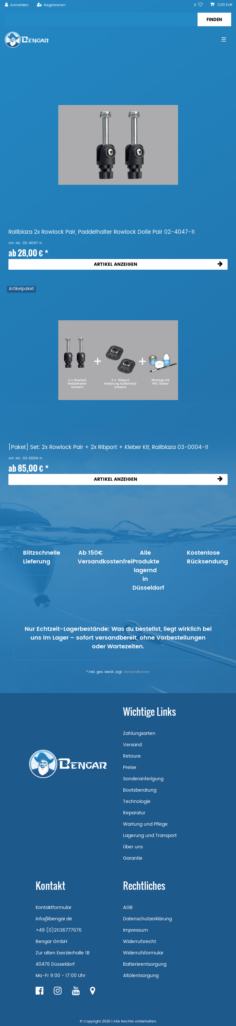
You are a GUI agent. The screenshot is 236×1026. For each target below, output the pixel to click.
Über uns (133, 847)
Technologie (137, 801)
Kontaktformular (54, 907)
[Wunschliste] (198, 5)
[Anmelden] (16, 5)
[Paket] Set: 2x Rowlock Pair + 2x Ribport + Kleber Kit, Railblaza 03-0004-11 (108, 447)
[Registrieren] (51, 5)
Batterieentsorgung (144, 964)
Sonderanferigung (143, 779)
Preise (129, 767)
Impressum (135, 930)
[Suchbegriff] (101, 19)
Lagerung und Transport (150, 835)
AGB (128, 907)
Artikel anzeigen (158, 264)
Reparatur (134, 813)
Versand (132, 745)
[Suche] (214, 19)
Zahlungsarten (139, 733)
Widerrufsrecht (139, 941)
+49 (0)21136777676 (59, 930)
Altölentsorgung (141, 975)
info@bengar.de (54, 919)
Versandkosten (136, 672)
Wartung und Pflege (145, 824)
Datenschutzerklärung (147, 919)
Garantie (132, 858)
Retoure (132, 756)
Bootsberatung (139, 790)
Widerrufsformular (143, 953)
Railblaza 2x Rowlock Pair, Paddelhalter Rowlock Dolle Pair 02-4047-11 (101, 232)
